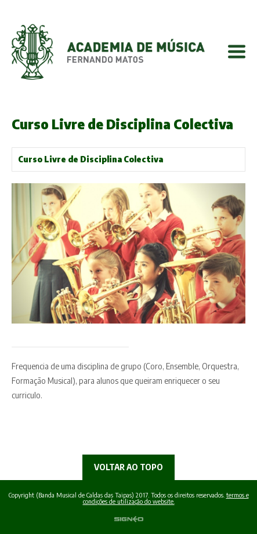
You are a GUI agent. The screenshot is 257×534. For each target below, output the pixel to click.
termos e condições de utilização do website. (166, 498)
